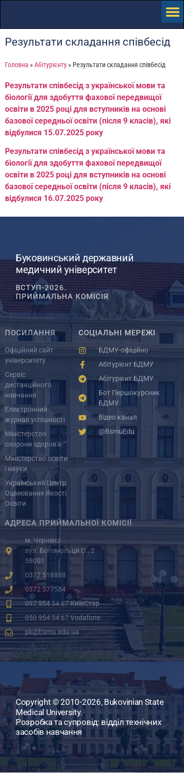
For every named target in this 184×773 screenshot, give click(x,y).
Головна (16, 65)
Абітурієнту (50, 65)
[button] (172, 11)
